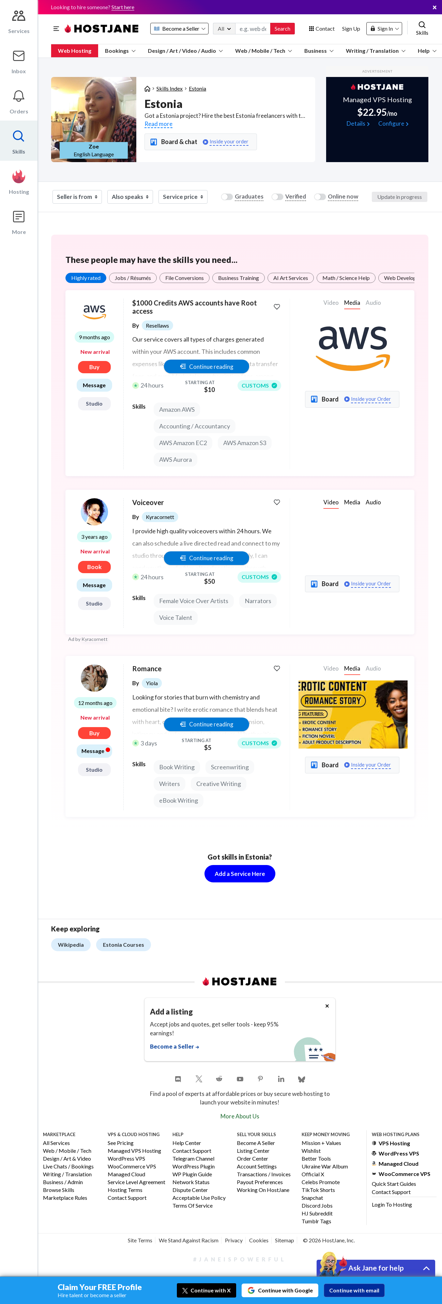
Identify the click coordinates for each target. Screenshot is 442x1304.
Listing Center (253, 1151)
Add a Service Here (240, 873)
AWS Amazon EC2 (183, 442)
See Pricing (121, 1143)
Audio (373, 502)
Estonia (197, 88)
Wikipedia (71, 944)
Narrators (258, 600)
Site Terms (140, 1240)
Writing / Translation (376, 50)
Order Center (252, 1159)
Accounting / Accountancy (194, 426)
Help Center (186, 1143)
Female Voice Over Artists (193, 600)
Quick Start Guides (394, 1183)
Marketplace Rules (65, 1198)
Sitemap (284, 1240)
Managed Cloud (126, 1174)
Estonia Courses (123, 944)
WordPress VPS (126, 1159)
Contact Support (127, 1198)
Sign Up (351, 28)
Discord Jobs (317, 1206)
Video (331, 502)
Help (427, 50)
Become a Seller (256, 1143)
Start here (122, 7)
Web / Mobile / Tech (263, 50)
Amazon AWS (177, 409)
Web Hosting (74, 50)
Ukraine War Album (325, 1166)
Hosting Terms (125, 1190)
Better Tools (316, 1159)
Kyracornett (94, 639)
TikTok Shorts (318, 1190)
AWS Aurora (175, 459)
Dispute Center (190, 1190)
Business (319, 50)
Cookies (259, 1240)
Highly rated (86, 277)
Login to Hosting (392, 1204)
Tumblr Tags (316, 1221)
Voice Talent (175, 617)
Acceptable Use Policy (199, 1198)
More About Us (239, 1116)
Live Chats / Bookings (68, 1166)
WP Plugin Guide (192, 1174)
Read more (158, 123)
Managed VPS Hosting (134, 1151)
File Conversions (184, 277)
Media (352, 302)
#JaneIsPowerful (240, 1259)
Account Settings (257, 1166)
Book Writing (177, 767)
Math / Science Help (346, 277)
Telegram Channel (193, 1159)
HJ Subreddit (317, 1213)
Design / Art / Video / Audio (185, 50)
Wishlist (311, 1151)
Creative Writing (218, 783)
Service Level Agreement (136, 1182)
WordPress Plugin (193, 1166)
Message (94, 385)
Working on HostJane (263, 1190)
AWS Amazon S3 (244, 442)
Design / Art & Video (67, 1159)
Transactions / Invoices (264, 1174)
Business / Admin (63, 1182)
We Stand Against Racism (188, 1240)
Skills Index (169, 88)
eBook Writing (178, 800)
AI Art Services (290, 277)
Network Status (191, 1182)
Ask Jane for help (376, 1267)
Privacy (234, 1240)
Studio (94, 403)
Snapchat (312, 1198)
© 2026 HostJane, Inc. (329, 1240)
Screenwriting (230, 767)
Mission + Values (321, 1143)
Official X (313, 1174)
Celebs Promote (321, 1182)
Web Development (406, 277)
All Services (56, 1143)
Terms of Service (192, 1206)
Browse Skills (58, 1190)
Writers (169, 783)
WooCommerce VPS (132, 1166)
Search (282, 28)
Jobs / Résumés (133, 277)
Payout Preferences (260, 1182)
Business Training (238, 277)
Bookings (120, 50)
